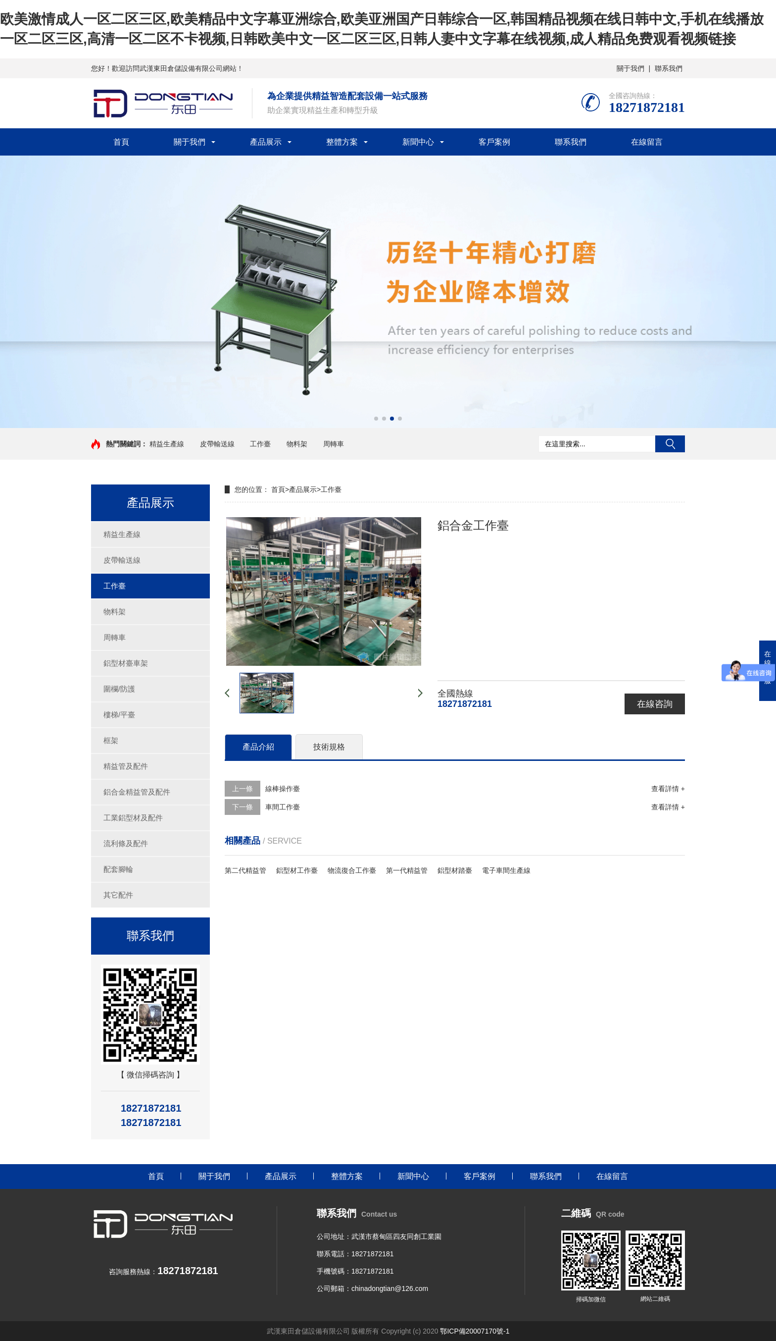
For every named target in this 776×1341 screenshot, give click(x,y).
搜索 (670, 443)
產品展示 (266, 142)
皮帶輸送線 (217, 444)
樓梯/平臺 (119, 714)
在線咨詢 (655, 704)
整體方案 (342, 142)
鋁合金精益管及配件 (136, 792)
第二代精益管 (245, 870)
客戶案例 (494, 142)
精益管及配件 (125, 766)
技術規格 (329, 747)
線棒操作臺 (282, 789)
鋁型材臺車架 (125, 663)
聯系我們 (668, 68)
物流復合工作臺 (352, 870)
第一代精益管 (407, 870)
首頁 (121, 142)
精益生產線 (166, 444)
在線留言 (647, 142)
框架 (110, 740)
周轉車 (333, 444)
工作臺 (260, 444)
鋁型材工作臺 (297, 870)
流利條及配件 (125, 843)
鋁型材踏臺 (454, 870)
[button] (376, 419)
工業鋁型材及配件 (133, 817)
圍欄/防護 (119, 689)
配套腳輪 (118, 869)
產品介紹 (258, 747)
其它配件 (118, 895)
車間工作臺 (282, 807)
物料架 (297, 444)
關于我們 (630, 68)
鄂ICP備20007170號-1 (474, 1331)
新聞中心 (418, 142)
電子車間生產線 (506, 870)
